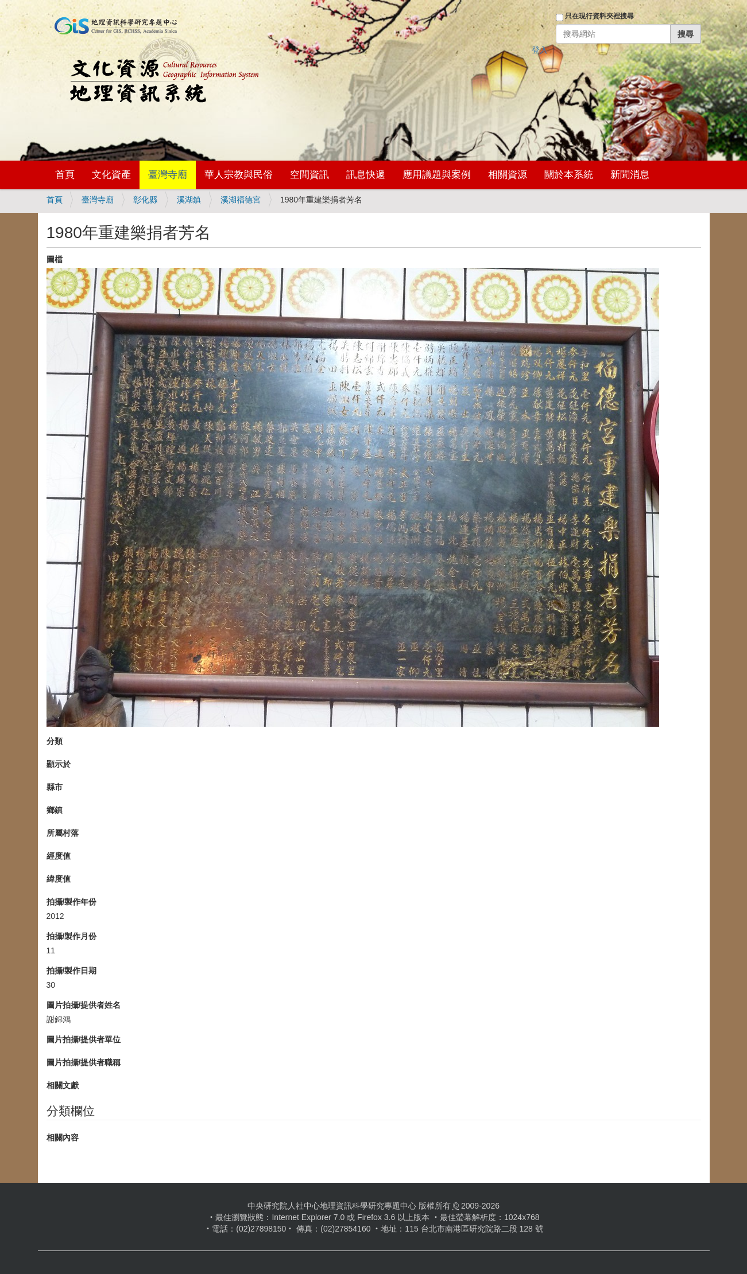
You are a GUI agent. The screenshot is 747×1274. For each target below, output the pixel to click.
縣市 (55, 787)
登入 (540, 49)
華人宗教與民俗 (238, 174)
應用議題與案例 (436, 174)
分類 (55, 741)
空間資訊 (309, 174)
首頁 (65, 174)
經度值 (59, 855)
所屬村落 (63, 832)
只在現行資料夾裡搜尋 (599, 16)
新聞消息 (629, 174)
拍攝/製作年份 (72, 901)
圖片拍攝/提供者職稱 (84, 1062)
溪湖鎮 (189, 199)
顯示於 (59, 764)
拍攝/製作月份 (72, 936)
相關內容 (63, 1137)
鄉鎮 (55, 810)
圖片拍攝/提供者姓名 (84, 1005)
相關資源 (507, 174)
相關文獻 (63, 1085)
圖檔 (55, 259)
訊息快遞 (365, 174)
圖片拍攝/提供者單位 (84, 1039)
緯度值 (59, 878)
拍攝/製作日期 (72, 970)
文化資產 (111, 174)
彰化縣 (145, 199)
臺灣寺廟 (167, 174)
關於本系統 (568, 174)
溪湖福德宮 (240, 199)
